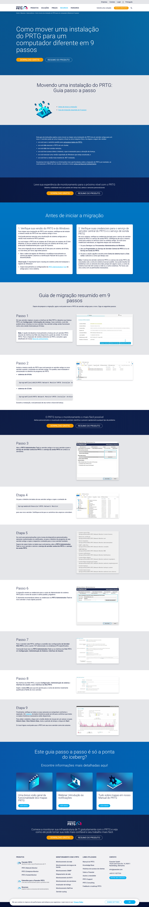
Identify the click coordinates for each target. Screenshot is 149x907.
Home (17, 13)
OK (130, 902)
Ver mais (24, 806)
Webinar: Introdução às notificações (71, 796)
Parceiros (75, 8)
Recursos (64, 8)
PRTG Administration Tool (57, 267)
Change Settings (113, 902)
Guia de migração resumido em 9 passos (72, 110)
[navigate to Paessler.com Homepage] (21, 7)
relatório (29, 714)
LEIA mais (104, 806)
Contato (112, 2)
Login (119, 2)
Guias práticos (30, 13)
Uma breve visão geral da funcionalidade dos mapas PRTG (32, 798)
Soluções (45, 8)
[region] (74, 902)
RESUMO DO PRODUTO (89, 193)
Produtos (34, 8)
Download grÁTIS (29, 60)
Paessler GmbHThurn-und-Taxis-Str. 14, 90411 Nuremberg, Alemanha (119, 864)
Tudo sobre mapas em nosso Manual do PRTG (114, 796)
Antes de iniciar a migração (67, 107)
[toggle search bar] (131, 8)
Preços (55, 8)
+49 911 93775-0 (115, 873)
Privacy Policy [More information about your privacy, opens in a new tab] (78, 902)
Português (128, 2)
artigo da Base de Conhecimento (85, 164)
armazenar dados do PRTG (73, 142)
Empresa (104, 2)
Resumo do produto (59, 60)
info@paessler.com (115, 869)
